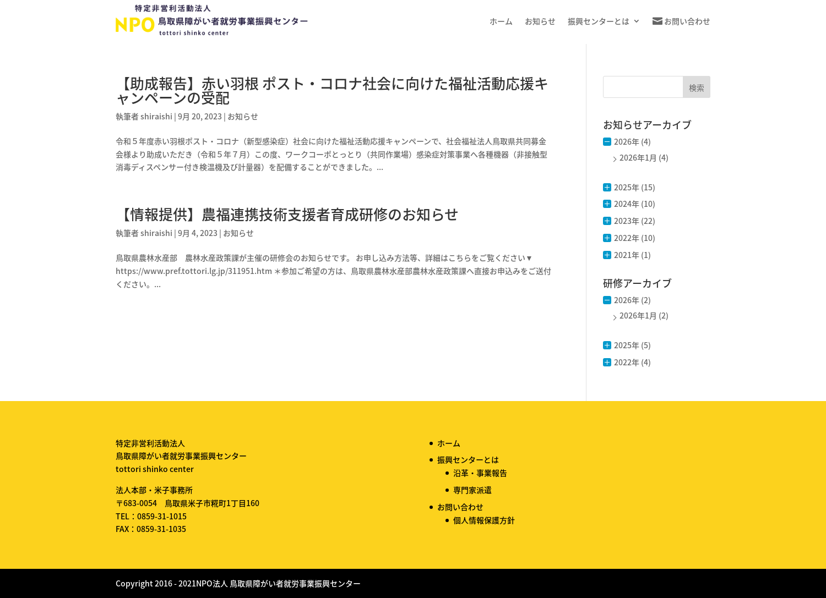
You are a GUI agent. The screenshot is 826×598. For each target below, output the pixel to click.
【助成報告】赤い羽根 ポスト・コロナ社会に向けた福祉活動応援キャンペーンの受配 (332, 90)
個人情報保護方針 (484, 519)
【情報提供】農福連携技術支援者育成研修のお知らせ (287, 214)
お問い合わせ (687, 20)
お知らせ (540, 20)
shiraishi (156, 116)
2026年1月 (638, 157)
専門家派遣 (472, 489)
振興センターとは (598, 20)
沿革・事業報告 (480, 472)
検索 (696, 87)
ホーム (501, 20)
